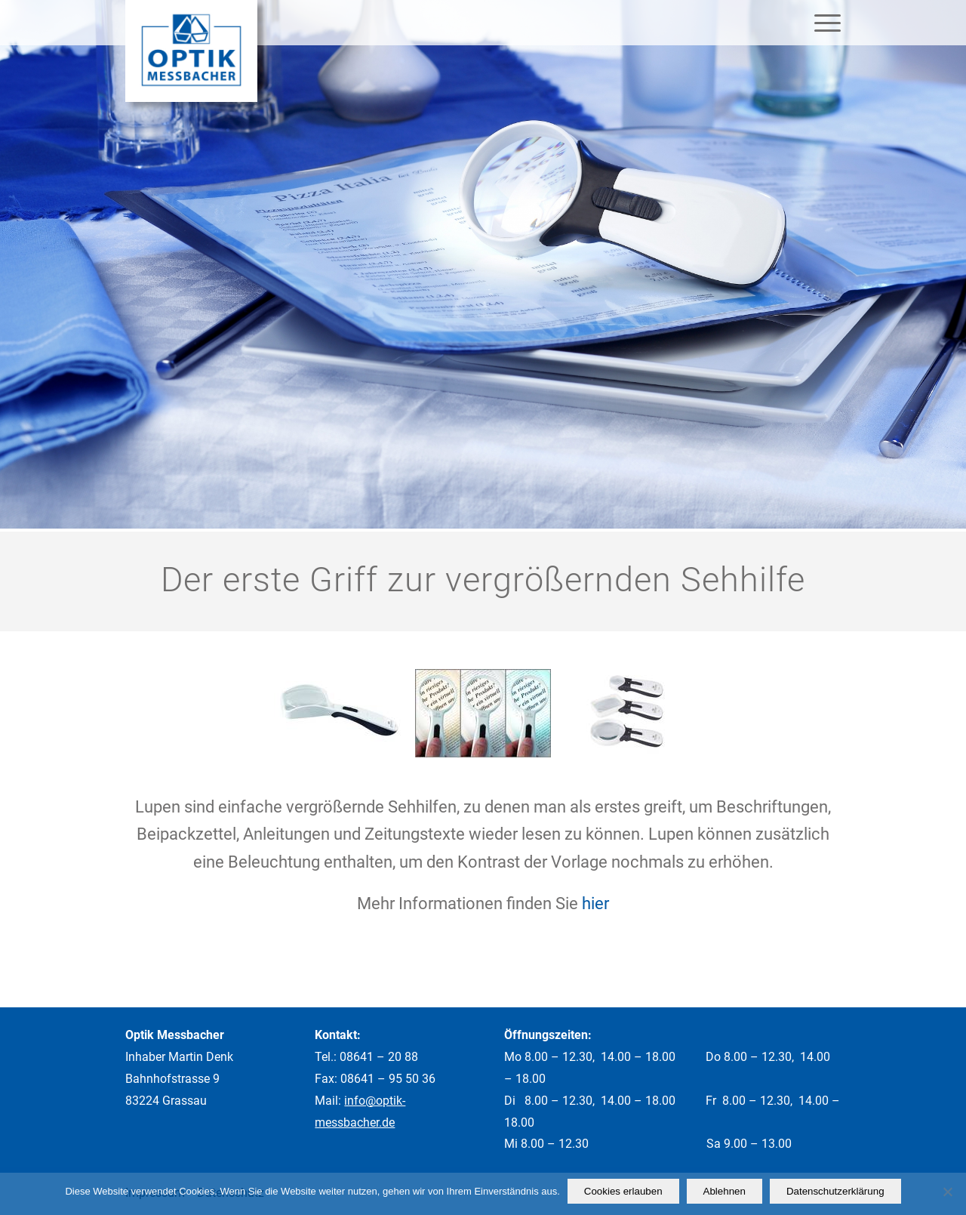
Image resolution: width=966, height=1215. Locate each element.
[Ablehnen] (947, 1191)
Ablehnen (724, 1191)
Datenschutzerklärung (835, 1191)
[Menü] (822, 22)
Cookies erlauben (623, 1191)
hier (595, 903)
